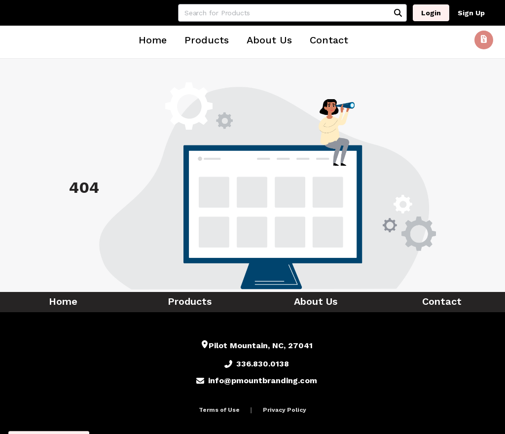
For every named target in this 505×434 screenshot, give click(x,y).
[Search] (398, 12)
